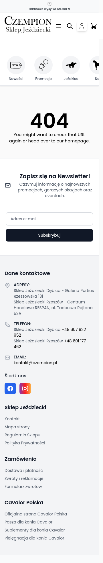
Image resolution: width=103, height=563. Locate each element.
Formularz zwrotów (23, 486)
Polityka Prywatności (25, 443)
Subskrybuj (49, 235)
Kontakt (12, 419)
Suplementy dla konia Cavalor (35, 530)
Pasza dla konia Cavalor (29, 522)
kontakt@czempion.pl (35, 363)
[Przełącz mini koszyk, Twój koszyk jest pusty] (93, 26)
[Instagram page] (25, 388)
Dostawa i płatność (24, 470)
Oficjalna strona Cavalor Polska (36, 514)
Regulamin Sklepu (22, 435)
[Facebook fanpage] (10, 388)
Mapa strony (17, 427)
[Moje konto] (82, 26)
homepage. (77, 141)
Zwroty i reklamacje (24, 478)
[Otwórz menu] (58, 26)
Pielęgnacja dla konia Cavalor (34, 538)
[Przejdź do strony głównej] (28, 25)
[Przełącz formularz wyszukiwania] (69, 26)
